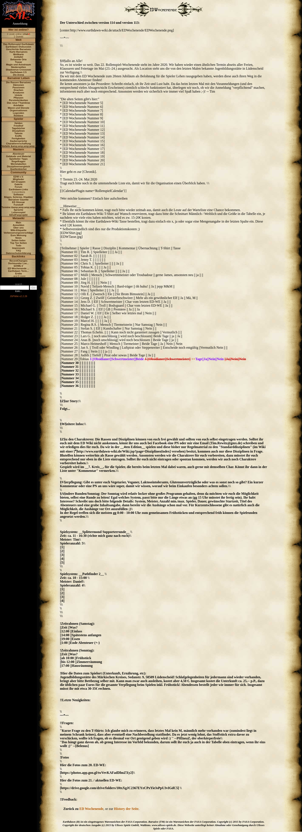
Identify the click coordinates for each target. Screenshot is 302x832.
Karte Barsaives (19, 52)
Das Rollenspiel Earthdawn (18, 44)
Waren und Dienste (18, 108)
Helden (18, 123)
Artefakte (18, 105)
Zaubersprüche (18, 141)
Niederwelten (18, 67)
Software (18, 194)
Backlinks (18, 256)
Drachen (18, 90)
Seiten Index (18, 240)
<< (193, 359)
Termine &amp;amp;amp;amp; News (22, 207)
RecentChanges (19, 260)
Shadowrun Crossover (18, 69)
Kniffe (18, 136)
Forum (18, 187)
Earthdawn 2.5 (18, 72)
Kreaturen (18, 92)
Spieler (18, 118)
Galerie (18, 184)
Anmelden (18, 225)
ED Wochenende (91, 809)
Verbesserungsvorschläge (18, 232)
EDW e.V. (18, 176)
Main (18, 222)
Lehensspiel (19, 212)
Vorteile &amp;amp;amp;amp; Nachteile (23, 146)
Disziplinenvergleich (18, 166)
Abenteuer (18, 153)
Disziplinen (18, 131)
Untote (18, 95)
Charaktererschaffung (18, 143)
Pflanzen (18, 97)
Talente (18, 133)
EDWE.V (18, 266)
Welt (18, 39)
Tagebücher (18, 128)
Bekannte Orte (18, 59)
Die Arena (18, 74)
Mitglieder (18, 179)
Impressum (18, 248)
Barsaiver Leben (18, 78)
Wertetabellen (18, 164)
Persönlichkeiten (18, 100)
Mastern (18, 149)
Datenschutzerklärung (18, 253)
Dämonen (18, 85)
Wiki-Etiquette (18, 230)
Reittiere (18, 115)
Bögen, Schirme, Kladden (18, 197)
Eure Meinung (18, 235)
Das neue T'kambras (18, 103)
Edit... (18, 291)
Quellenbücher (18, 169)
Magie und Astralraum (18, 64)
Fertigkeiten (18, 138)
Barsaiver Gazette (19, 199)
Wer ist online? (18, 29)
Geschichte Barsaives (18, 49)
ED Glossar (18, 202)
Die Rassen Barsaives (18, 82)
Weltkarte (18, 54)
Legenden (18, 113)
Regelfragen (19, 161)
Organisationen (18, 110)
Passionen (18, 87)
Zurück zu (71, 809)
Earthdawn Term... (18, 271)
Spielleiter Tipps (18, 159)
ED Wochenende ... (18, 268)
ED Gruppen (18, 182)
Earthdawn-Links (18, 189)
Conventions (18, 192)
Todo (18, 245)
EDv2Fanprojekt (18, 215)
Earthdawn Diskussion (18, 46)
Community (18, 172)
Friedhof (18, 125)
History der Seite (126, 809)
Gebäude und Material (18, 156)
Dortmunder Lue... (18, 263)
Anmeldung (20, 23)
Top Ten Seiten (18, 243)
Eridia (18, 273)
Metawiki (18, 218)
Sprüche (18, 210)
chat (25, 34)
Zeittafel (18, 57)
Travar (18, 62)
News (18, 238)
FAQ (18, 250)
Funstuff (18, 204)
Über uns (18, 227)
